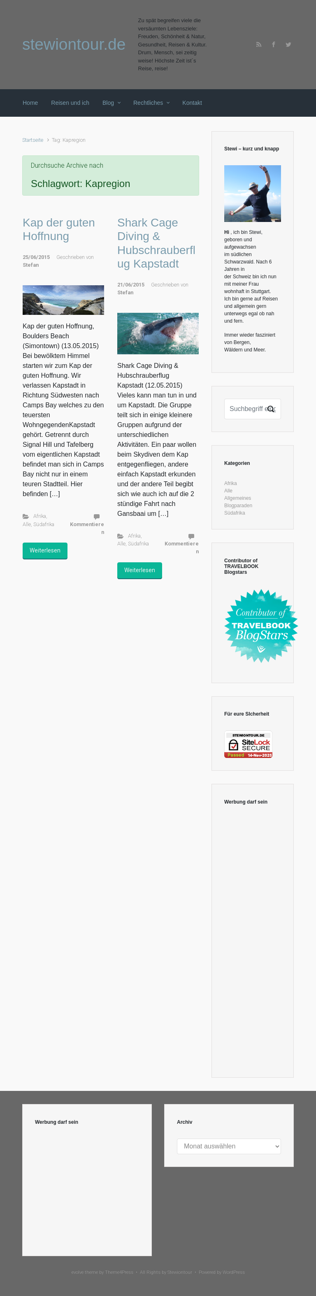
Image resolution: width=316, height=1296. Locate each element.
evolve (78, 1272)
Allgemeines (237, 498)
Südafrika (43, 524)
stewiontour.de (74, 44)
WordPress (234, 1272)
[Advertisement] (252, 941)
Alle (27, 524)
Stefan (31, 265)
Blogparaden (238, 505)
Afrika (39, 516)
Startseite (32, 140)
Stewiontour (179, 1272)
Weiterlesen (45, 550)
